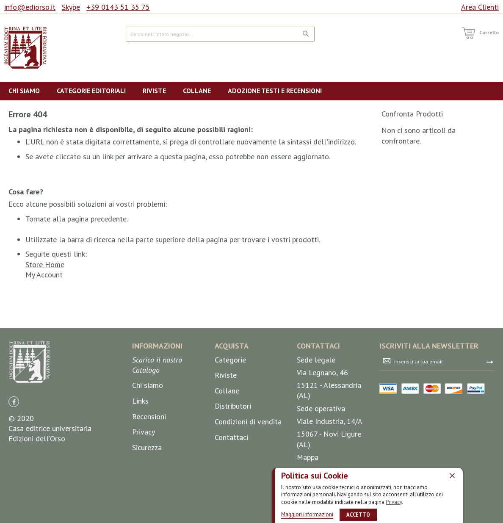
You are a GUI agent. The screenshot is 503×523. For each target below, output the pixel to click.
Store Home (44, 264)
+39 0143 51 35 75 (118, 7)
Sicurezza (147, 447)
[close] (452, 475)
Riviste (226, 375)
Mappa (307, 457)
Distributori (233, 406)
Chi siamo (147, 385)
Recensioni (149, 416)
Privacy (394, 501)
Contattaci (231, 437)
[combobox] (220, 34)
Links (140, 401)
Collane (227, 391)
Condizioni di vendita (248, 421)
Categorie (230, 360)
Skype (71, 7)
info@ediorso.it (29, 7)
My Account (44, 274)
